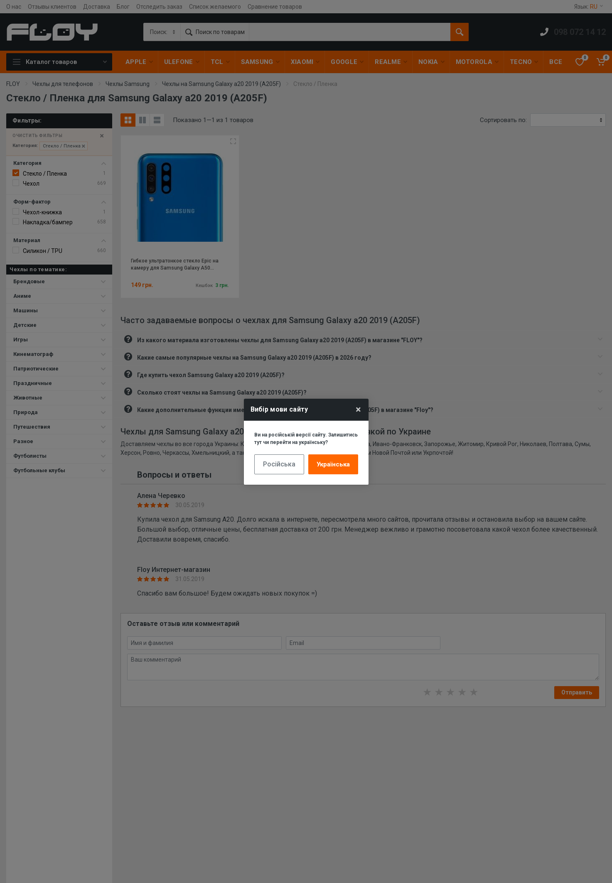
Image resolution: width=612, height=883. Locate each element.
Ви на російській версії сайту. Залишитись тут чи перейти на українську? (306, 438)
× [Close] (358, 409)
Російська (279, 464)
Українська (333, 464)
